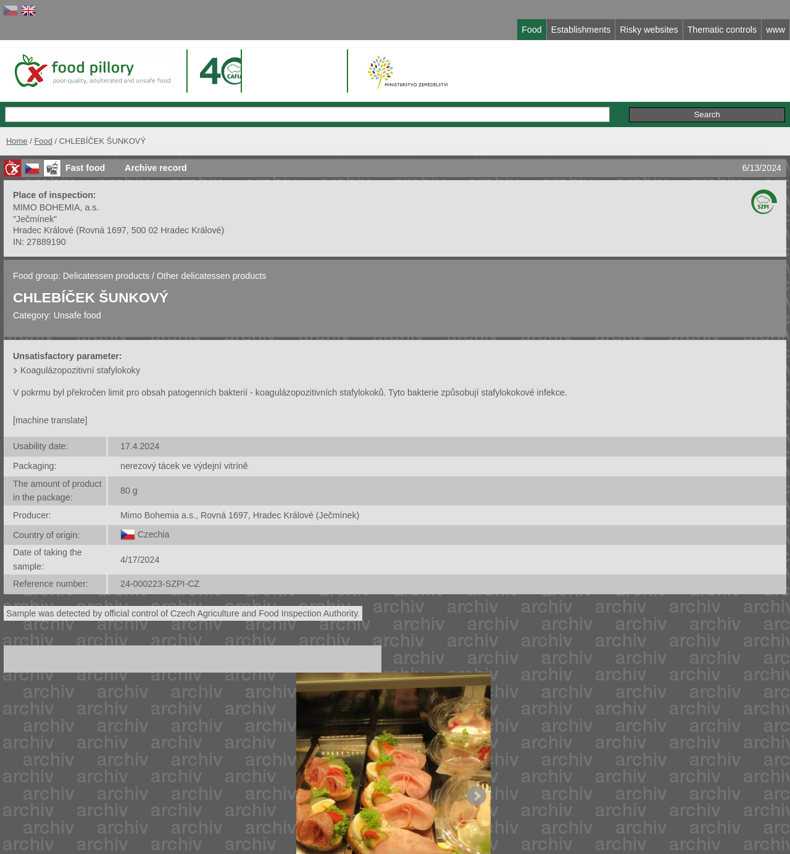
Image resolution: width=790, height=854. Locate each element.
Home (17, 141)
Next (476, 796)
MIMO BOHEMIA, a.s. (56, 207)
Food (43, 141)
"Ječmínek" (35, 219)
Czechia (153, 534)
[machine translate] (50, 420)
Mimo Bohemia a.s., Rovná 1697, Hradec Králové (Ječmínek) (239, 515)
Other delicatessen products (211, 276)
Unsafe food (77, 315)
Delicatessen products (107, 276)
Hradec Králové (43, 230)
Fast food (85, 168)
